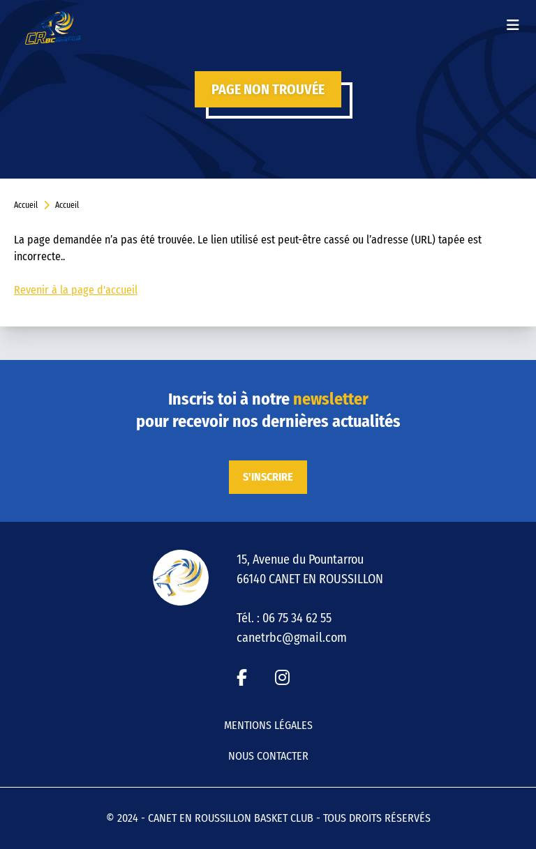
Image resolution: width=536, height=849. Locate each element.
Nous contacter (268, 755)
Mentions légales (268, 725)
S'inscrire (268, 476)
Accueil (26, 205)
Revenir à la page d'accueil (75, 289)
